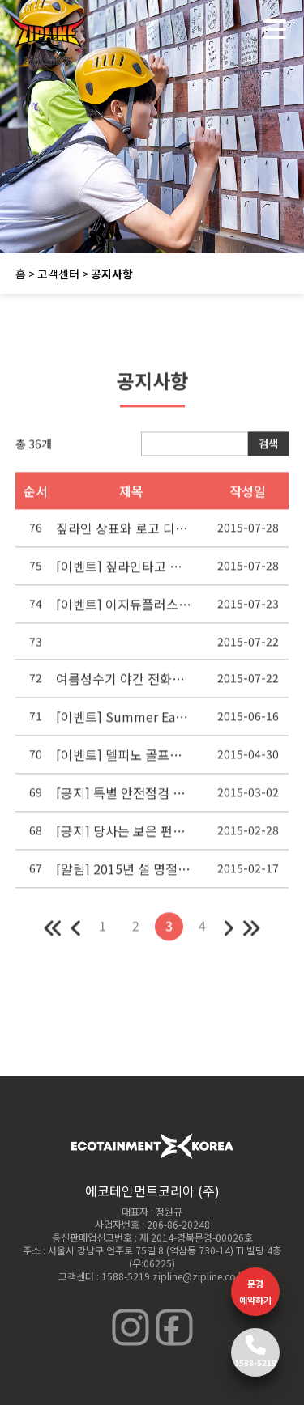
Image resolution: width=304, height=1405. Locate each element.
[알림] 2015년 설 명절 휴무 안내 (123, 874)
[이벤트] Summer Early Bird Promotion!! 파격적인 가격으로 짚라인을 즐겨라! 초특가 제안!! (123, 722)
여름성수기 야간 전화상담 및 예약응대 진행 (123, 684)
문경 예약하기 (255, 1291)
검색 (268, 450)
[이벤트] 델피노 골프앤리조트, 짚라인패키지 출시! (123, 760)
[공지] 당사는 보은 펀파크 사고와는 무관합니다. (123, 836)
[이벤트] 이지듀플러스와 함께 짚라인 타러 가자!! (123, 610)
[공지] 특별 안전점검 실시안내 (123, 798)
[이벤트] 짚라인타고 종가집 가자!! (123, 572)
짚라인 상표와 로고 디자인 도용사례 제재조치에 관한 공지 (123, 534)
